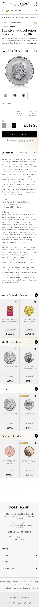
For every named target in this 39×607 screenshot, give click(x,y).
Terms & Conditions (19, 582)
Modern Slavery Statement (11, 588)
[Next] (36, 295)
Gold (11, 11)
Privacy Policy (5, 582)
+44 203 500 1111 (20, 539)
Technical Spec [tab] (23, 153)
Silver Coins (11, 17)
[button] (16, 302)
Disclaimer (26, 588)
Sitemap (35, 588)
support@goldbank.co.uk (19, 537)
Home (4, 17)
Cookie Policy (33, 582)
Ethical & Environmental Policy (19, 585)
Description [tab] (7, 153)
